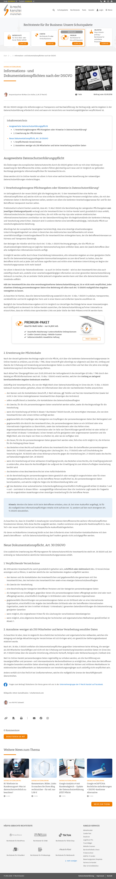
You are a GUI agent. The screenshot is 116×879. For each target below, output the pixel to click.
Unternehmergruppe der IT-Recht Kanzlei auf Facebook (81, 684)
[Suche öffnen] (53, 10)
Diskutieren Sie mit (15, 736)
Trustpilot (26, 1)
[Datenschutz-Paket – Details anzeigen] (17, 39)
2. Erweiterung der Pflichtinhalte (27, 133)
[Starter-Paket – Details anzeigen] (44, 38)
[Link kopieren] (6, 718)
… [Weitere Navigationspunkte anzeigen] (10, 56)
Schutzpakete (62, 10)
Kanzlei (91, 10)
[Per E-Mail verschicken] (33, 718)
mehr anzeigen (71, 861)
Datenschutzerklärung (12, 67)
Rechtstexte (75, 10)
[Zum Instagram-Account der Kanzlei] (48, 718)
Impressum (100, 876)
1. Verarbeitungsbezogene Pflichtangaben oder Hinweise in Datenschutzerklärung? (50, 130)
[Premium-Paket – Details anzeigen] (72, 37)
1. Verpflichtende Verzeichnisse (27, 142)
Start (5, 56)
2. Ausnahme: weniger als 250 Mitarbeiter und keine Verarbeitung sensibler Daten (49, 145)
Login (100, 10)
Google (10, 1)
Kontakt (109, 876)
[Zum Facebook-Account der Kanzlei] (41, 718)
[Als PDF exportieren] (13, 718)
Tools (84, 10)
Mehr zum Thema (102, 804)
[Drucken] (21, 718)
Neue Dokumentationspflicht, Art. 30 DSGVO (28, 138)
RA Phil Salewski (18, 702)
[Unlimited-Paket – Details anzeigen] (99, 37)
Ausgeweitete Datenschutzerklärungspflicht (28, 126)
